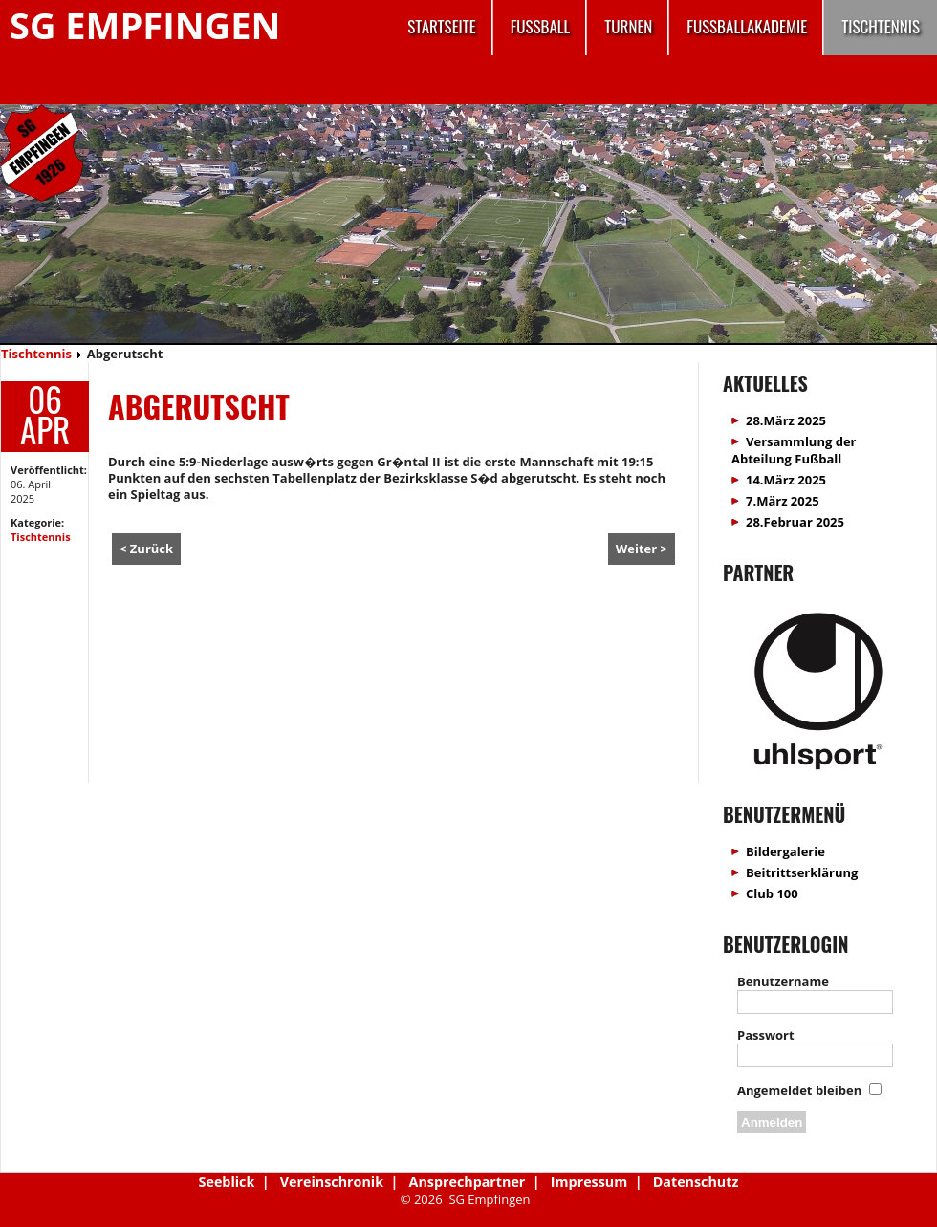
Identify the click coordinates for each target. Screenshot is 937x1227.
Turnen (628, 26)
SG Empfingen (145, 25)
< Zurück (146, 548)
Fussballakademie (746, 26)
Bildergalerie (785, 851)
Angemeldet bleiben (799, 1090)
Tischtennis (880, 26)
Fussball (541, 26)
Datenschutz (696, 1182)
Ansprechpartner (467, 1182)
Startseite (441, 26)
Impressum (589, 1182)
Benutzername (783, 981)
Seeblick (227, 1182)
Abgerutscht (199, 405)
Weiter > (641, 548)
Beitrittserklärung (802, 872)
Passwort (766, 1035)
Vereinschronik (331, 1182)
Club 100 (772, 893)
